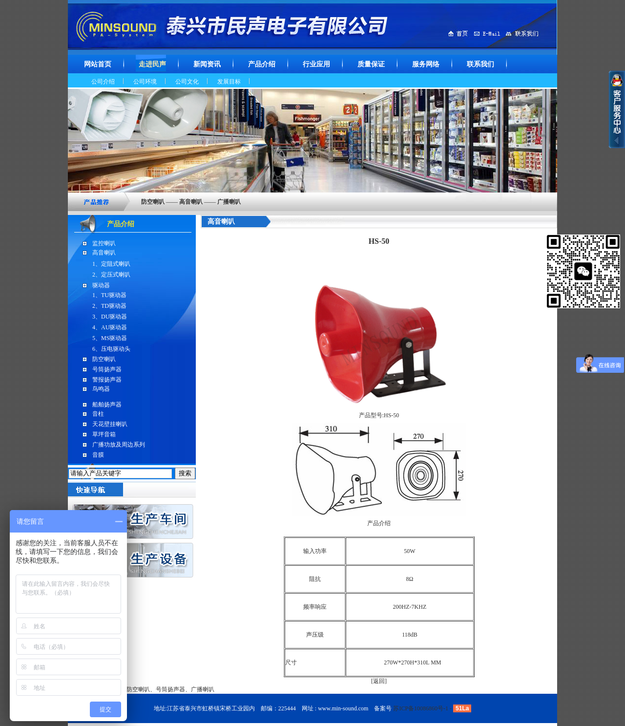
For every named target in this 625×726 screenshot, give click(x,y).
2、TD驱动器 (109, 305)
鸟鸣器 (101, 388)
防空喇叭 (104, 359)
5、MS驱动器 (109, 338)
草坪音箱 (104, 434)
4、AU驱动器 (109, 327)
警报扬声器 (107, 379)
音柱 (98, 413)
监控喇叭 (104, 243)
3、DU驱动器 (109, 316)
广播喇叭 (202, 689)
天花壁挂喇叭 (109, 424)
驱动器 (101, 285)
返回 (379, 681)
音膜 (98, 454)
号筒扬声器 (107, 369)
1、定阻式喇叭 (111, 263)
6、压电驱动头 (111, 348)
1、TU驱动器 (109, 295)
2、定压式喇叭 (111, 274)
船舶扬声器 (107, 404)
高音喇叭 (104, 252)
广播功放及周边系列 (118, 444)
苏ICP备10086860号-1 (420, 708)
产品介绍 (120, 224)
